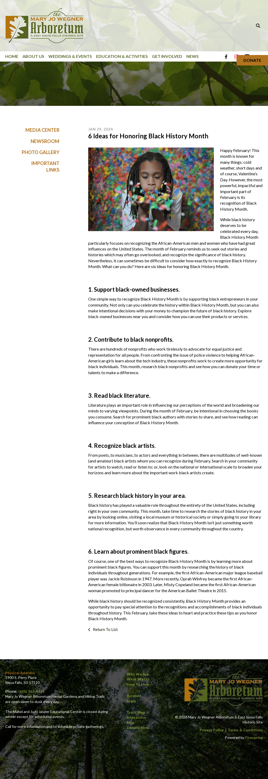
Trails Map (136, 712)
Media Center (42, 130)
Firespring (254, 737)
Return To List (105, 629)
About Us (33, 56)
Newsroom (45, 141)
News (192, 56)
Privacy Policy (212, 730)
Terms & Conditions (245, 730)
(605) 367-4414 (31, 691)
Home (11, 56)
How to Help (138, 684)
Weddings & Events (70, 56)
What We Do (138, 679)
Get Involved (167, 56)
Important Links (45, 167)
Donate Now (138, 727)
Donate (252, 60)
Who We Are (138, 674)
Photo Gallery (40, 152)
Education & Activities (122, 56)
